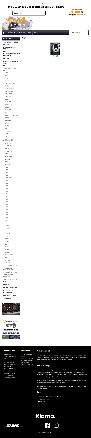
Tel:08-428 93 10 (8, 375)
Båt (64, 372)
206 (5, 183)
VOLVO (6, 86)
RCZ (5, 236)
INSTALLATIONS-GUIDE (28, 358)
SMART (6, 252)
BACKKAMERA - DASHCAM (8, 275)
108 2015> (8, 178)
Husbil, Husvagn (73, 372)
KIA (5, 136)
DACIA (6, 99)
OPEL (5, 162)
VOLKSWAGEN (8, 83)
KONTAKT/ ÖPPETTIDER (24, 32)
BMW (5, 75)
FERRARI (7, 110)
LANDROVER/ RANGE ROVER (8, 139)
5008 (6, 209)
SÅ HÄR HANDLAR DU (27, 354)
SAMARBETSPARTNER (27, 364)
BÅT (4, 282)
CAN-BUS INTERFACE (10, 272)
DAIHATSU (7, 104)
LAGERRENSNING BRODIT (9, 48)
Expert (6, 228)
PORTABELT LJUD (9, 296)
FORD (6, 78)
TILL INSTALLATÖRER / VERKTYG (10, 43)
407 (5, 207)
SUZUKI (6, 260)
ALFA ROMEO (8, 88)
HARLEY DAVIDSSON (10, 115)
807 (5, 220)
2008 (6, 180)
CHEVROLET (8, 91)
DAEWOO (7, 102)
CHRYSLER (7, 94)
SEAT (5, 247)
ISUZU (6, 126)
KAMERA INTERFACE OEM (10, 62)
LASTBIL (6, 284)
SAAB (6, 81)
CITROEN (7, 96)
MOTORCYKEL (8, 290)
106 (5, 170)
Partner (6, 233)
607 (5, 215)
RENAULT (7, 143)
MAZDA (6, 148)
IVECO (6, 128)
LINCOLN (7, 146)
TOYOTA (6, 263)
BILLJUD (6, 59)
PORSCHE (7, 239)
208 (5, 188)
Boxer (6, 225)
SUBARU (6, 257)
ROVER (6, 244)
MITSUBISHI (7, 156)
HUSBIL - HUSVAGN (10, 287)
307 (5, 196)
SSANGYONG (8, 255)
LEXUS (6, 241)
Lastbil (80, 372)
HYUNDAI (7, 123)
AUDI (5, 73)
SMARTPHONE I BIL (10, 279)
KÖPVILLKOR (11, 32)
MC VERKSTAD (8, 293)
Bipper (6, 223)
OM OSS (36, 32)
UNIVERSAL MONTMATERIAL (8, 268)
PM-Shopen (50, 432)
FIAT (5, 112)
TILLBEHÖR (7, 298)
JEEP (5, 134)
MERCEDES (7, 151)
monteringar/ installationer (59, 386)
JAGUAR (6, 131)
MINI (5, 154)
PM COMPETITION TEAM (28, 360)
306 (5, 194)
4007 (6, 202)
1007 (6, 167)
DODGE (6, 107)
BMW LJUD (7, 56)
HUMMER (7, 120)
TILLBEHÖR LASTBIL (10, 265)
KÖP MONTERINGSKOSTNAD (11, 52)
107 (5, 172)
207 (5, 186)
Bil (67, 372)
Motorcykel (40, 374)
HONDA (6, 118)
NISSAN (6, 159)
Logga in (43, 3)
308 (5, 199)
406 (5, 204)
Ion (5, 231)
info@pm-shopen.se (77, 14)
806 (5, 217)
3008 (6, 191)
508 (5, 212)
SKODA (6, 249)
